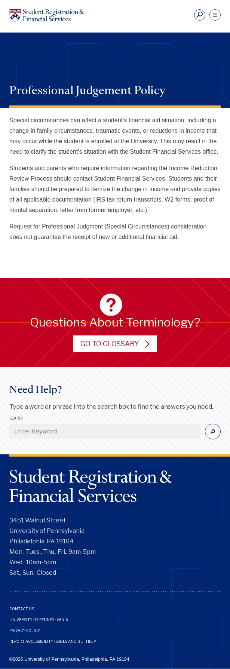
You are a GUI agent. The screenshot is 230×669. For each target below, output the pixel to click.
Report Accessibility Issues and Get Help (52, 641)
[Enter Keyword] (104, 431)
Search (17, 418)
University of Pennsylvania (38, 619)
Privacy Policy (24, 630)
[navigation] (215, 15)
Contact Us (21, 609)
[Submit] (213, 431)
